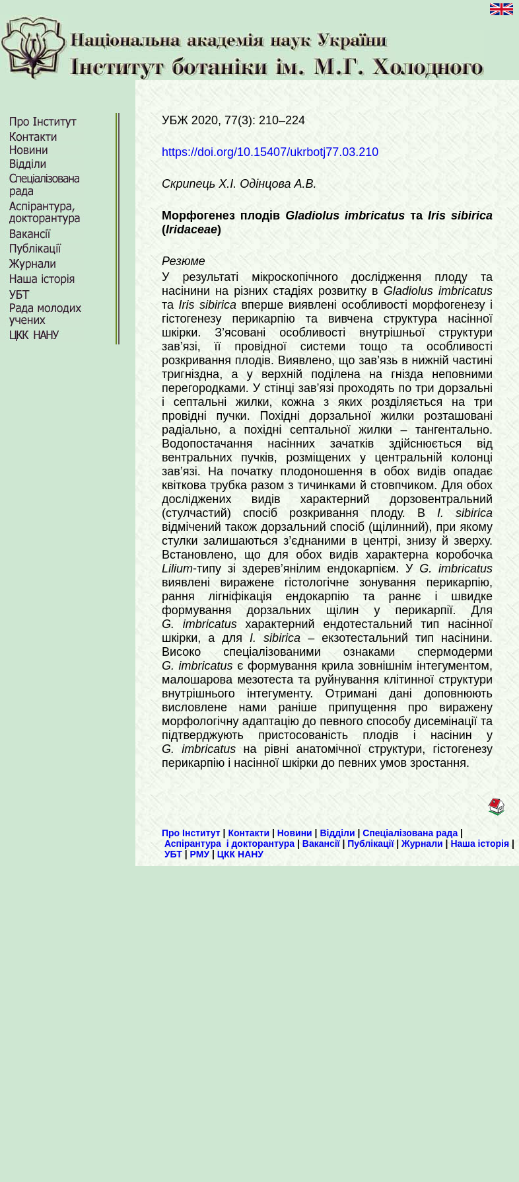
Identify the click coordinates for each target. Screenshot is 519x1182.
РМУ (200, 854)
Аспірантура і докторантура (229, 843)
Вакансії (321, 843)
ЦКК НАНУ (240, 854)
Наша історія (479, 843)
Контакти (248, 833)
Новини (294, 833)
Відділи (337, 833)
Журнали (422, 843)
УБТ (173, 854)
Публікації (370, 843)
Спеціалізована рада (410, 833)
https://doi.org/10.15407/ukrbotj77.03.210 (270, 152)
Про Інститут (191, 833)
